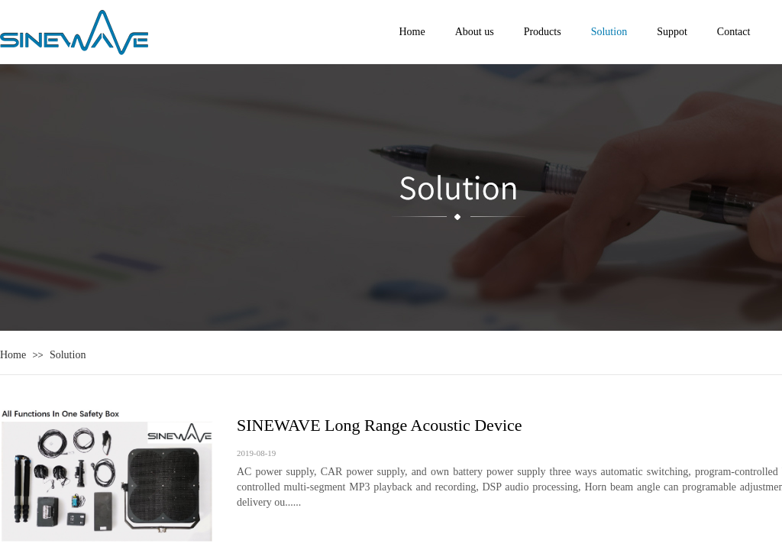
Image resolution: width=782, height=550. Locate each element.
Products (542, 31)
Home (13, 355)
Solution (68, 355)
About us (474, 31)
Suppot (672, 31)
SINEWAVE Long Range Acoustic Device (379, 425)
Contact (734, 31)
